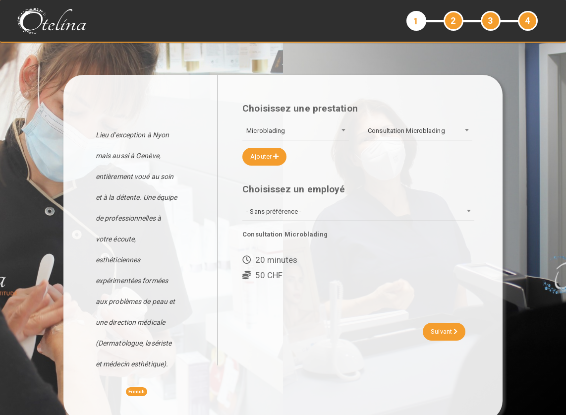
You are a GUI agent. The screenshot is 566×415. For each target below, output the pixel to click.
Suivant (444, 331)
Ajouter (264, 156)
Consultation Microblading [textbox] (406, 130)
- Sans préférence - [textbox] (273, 211)
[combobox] (295, 131)
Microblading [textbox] (265, 130)
